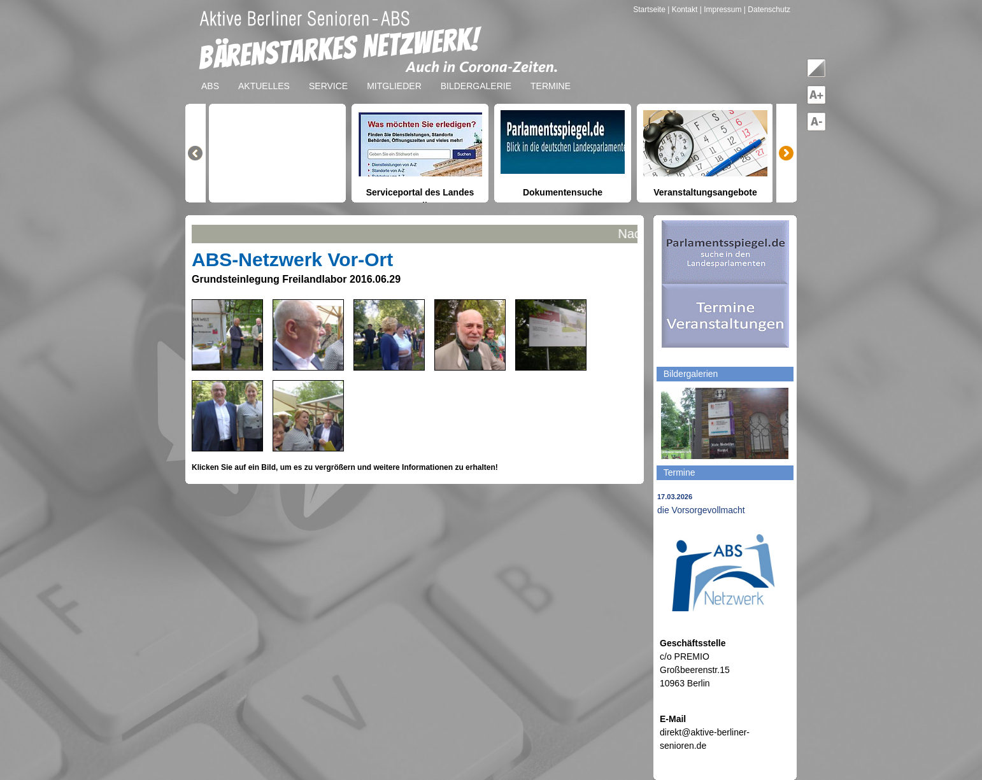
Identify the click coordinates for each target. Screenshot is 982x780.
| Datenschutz (767, 9)
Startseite (650, 9)
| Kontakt (683, 9)
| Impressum (721, 9)
